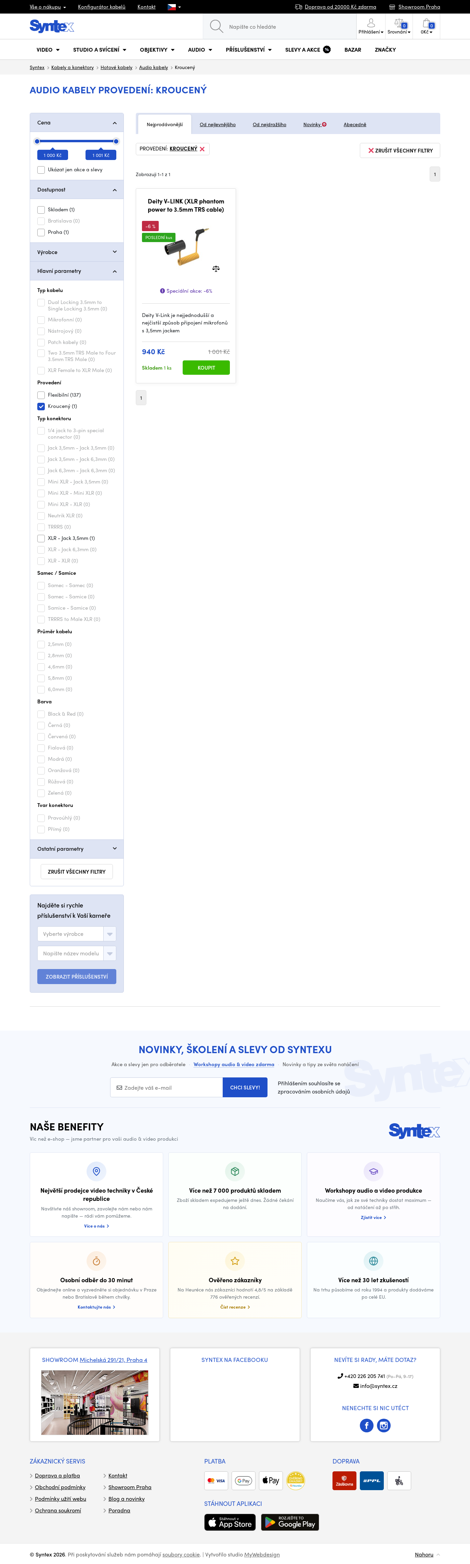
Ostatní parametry (60, 848)
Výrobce (47, 252)
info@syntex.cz (378, 1386)
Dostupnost (51, 189)
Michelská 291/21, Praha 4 (113, 1359)
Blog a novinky (126, 1498)
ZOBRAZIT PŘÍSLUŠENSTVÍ (77, 976)
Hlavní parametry (59, 271)
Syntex (37, 67)
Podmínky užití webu (60, 1498)
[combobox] (76, 933)
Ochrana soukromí (58, 1510)
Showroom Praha (130, 1487)
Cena (44, 122)
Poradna (119, 1510)
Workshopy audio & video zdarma (234, 1064)
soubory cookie (181, 1554)
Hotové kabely (116, 67)
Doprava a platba (57, 1475)
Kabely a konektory (72, 67)
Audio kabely (153, 67)
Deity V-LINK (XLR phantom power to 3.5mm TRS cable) (186, 205)
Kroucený (188, 149)
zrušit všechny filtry (77, 871)
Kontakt (147, 6)
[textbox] (63, 934)
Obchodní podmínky (60, 1487)
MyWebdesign (262, 1554)
